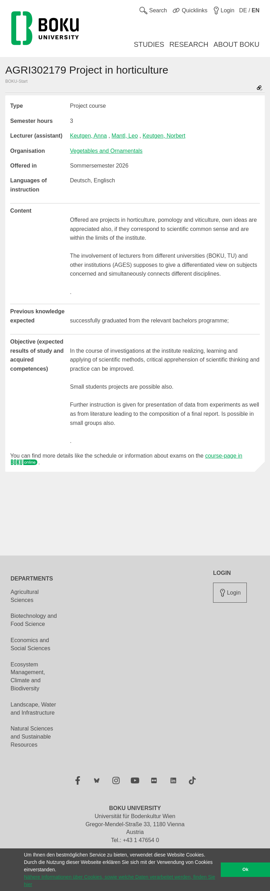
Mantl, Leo (124, 136)
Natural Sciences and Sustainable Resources (32, 737)
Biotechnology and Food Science (34, 620)
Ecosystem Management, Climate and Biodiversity (28, 676)
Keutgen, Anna (88, 136)
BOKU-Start (16, 81)
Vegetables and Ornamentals (106, 151)
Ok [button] (246, 869)
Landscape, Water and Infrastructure (33, 709)
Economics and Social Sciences (30, 644)
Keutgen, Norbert (163, 136)
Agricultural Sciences (25, 596)
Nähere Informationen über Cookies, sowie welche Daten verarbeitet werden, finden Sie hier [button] (119, 880)
